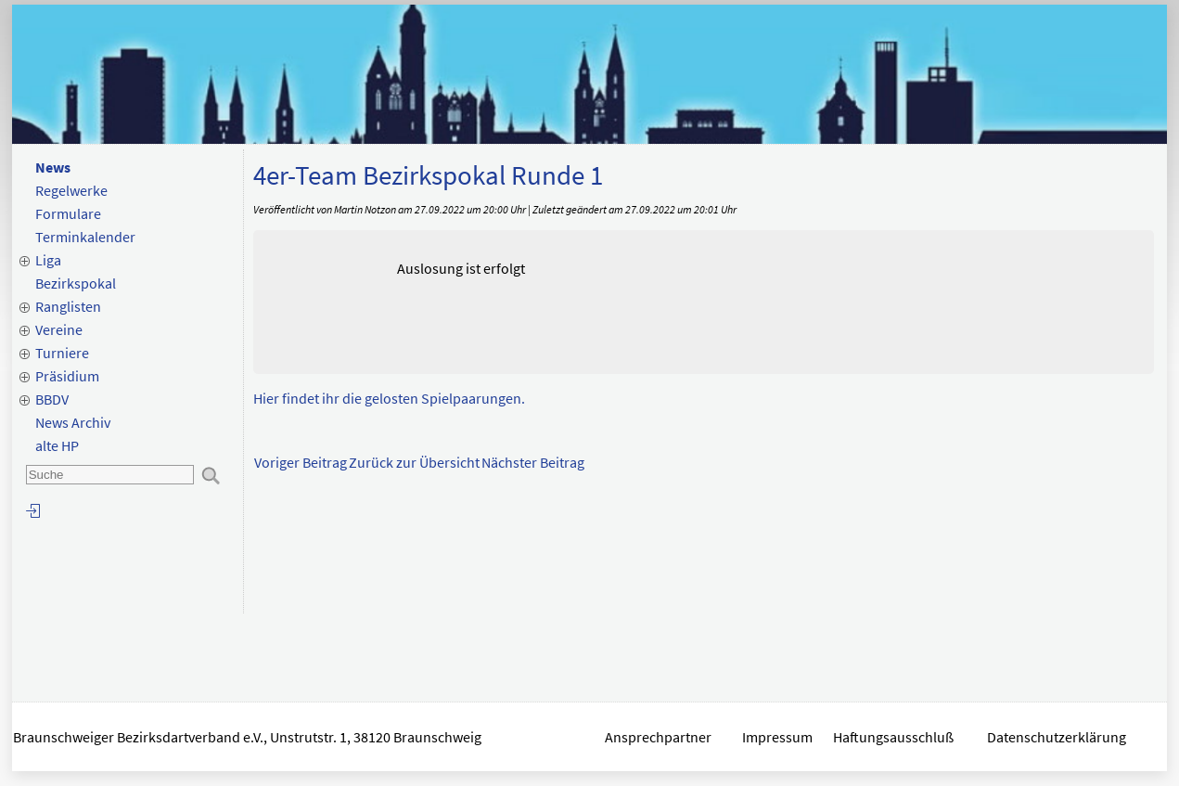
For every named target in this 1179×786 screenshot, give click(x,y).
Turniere (62, 352)
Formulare (68, 213)
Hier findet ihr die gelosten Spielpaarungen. (389, 398)
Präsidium (67, 376)
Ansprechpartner (658, 737)
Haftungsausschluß (893, 737)
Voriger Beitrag (300, 462)
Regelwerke (71, 190)
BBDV (52, 399)
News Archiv (72, 422)
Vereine (59, 329)
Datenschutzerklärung (1058, 737)
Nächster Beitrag (532, 462)
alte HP (57, 445)
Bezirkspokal (75, 283)
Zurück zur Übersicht (414, 462)
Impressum (777, 737)
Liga (48, 260)
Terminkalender (85, 236)
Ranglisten (68, 306)
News (52, 167)
